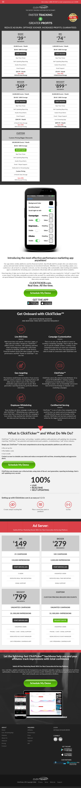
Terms (46, 784)
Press (29, 737)
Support (30, 742)
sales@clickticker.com (67, 2)
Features (4, 737)
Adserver (4, 742)
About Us (4, 740)
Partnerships (31, 734)
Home (3, 732)
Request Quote (20, 150)
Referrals (30, 740)
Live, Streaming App (7, 734)
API (29, 745)
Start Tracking (21, 53)
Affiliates (30, 732)
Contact (4, 747)
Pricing (4, 745)
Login (76, 2)
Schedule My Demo (41, 293)
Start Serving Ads (20, 568)
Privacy (40, 784)
